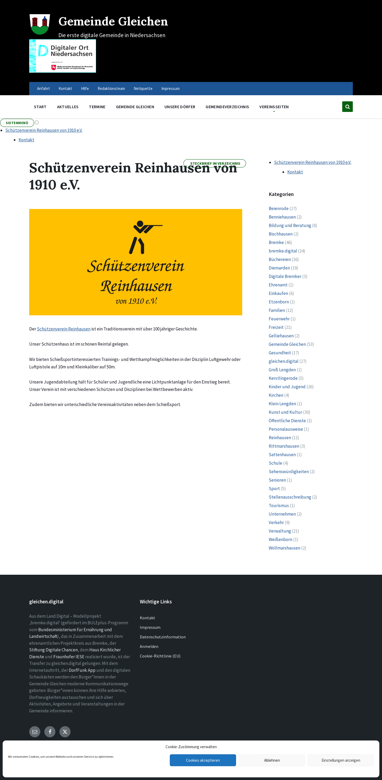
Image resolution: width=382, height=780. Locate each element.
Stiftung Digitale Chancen (53, 650)
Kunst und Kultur (285, 412)
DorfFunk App (82, 670)
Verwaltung (280, 531)
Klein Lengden (282, 404)
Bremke (276, 242)
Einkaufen (278, 293)
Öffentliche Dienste (287, 421)
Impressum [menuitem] (170, 88)
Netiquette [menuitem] (143, 88)
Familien (277, 310)
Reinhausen (280, 438)
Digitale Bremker (285, 276)
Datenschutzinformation (163, 636)
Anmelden (149, 646)
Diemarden (279, 268)
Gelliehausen (281, 336)
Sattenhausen (282, 454)
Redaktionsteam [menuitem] (111, 88)
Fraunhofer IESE (68, 657)
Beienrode (279, 208)
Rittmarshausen (284, 446)
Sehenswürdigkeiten (289, 471)
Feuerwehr (279, 319)
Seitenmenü (17, 122)
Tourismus (279, 505)
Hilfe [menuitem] (85, 88)
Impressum (150, 627)
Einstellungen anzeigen (341, 760)
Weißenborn (280, 539)
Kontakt (26, 140)
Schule (275, 463)
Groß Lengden (282, 370)
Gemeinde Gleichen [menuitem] (135, 106)
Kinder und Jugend (287, 387)
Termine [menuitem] (97, 106)
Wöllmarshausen (284, 548)
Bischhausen (281, 234)
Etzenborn (279, 302)
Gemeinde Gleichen (121, 20)
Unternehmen (282, 514)
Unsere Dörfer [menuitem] (179, 106)
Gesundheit (280, 353)
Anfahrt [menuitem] (43, 88)
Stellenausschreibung (290, 497)
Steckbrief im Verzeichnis (215, 163)
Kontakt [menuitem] (65, 88)
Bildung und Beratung (290, 225)
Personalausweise (286, 429)
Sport (274, 488)
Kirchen (276, 395)
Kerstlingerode (283, 378)
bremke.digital (283, 251)
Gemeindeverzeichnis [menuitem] (227, 106)
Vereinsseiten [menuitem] (274, 106)
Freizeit (276, 327)
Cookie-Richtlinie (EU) (160, 656)
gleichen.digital (283, 361)
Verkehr (276, 522)
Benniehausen (282, 217)
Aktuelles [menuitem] (68, 106)
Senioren (277, 480)
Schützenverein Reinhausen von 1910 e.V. (44, 130)
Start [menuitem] (40, 106)
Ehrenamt (278, 285)
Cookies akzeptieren (203, 760)
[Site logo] (39, 33)
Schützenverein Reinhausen (63, 329)
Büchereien (280, 259)
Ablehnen (272, 760)
